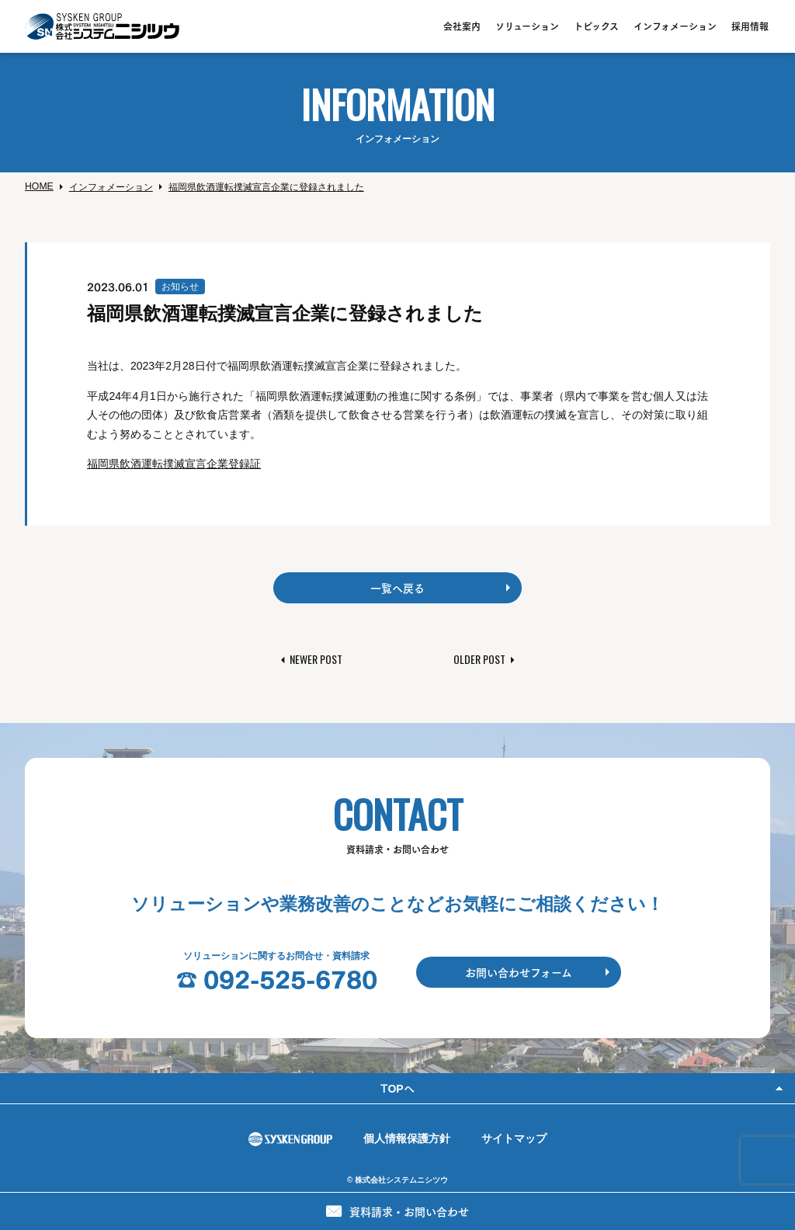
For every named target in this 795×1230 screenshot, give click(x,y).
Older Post (479, 659)
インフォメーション (675, 26)
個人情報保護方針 (406, 1138)
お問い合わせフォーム (518, 972)
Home (39, 186)
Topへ (397, 1087)
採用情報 (750, 26)
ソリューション (527, 26)
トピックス (596, 26)
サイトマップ (514, 1138)
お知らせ (180, 286)
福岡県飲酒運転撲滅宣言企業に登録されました (266, 187)
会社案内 (462, 26)
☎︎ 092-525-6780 (276, 979)
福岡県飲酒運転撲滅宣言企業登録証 (174, 463)
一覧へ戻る (397, 587)
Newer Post (316, 659)
